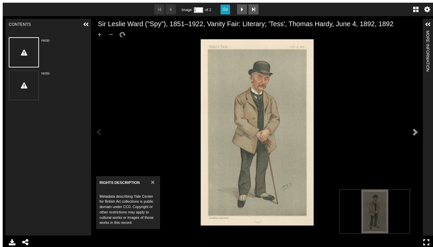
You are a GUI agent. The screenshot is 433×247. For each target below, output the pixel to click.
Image (187, 10)
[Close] (152, 182)
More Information (427, 33)
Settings (427, 9)
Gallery (416, 9)
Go (225, 9)
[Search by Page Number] (198, 10)
